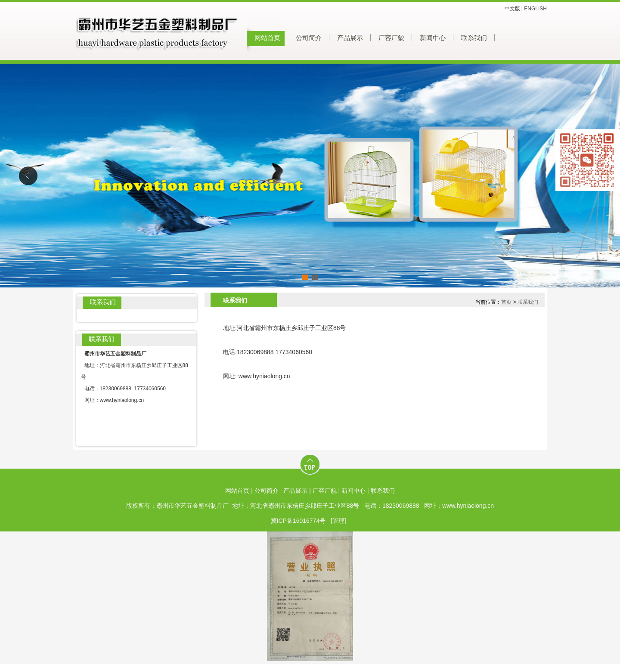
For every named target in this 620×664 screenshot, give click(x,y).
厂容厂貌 (391, 37)
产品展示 (350, 37)
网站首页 (267, 37)
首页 (506, 302)
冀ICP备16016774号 (298, 520)
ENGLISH (535, 9)
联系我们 (474, 37)
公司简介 (309, 37)
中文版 (512, 9)
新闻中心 (433, 37)
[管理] (338, 520)
